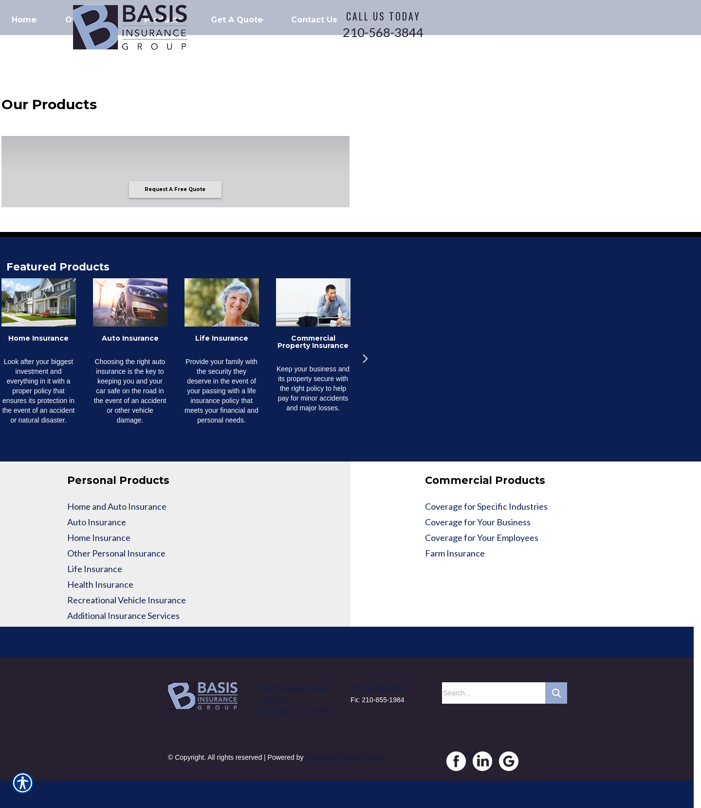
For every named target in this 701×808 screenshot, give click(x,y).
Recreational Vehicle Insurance (126, 600)
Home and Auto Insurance (116, 506)
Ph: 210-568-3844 (377, 688)
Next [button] (365, 355)
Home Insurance (98, 537)
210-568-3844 (383, 32)
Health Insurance (100, 584)
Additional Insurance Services (123, 615)
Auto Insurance (96, 522)
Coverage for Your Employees (481, 537)
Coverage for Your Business (478, 522)
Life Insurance (94, 568)
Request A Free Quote (175, 189)
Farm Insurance (455, 553)
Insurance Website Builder (345, 757)
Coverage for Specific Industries (486, 506)
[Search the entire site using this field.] (493, 693)
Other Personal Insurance (116, 553)
